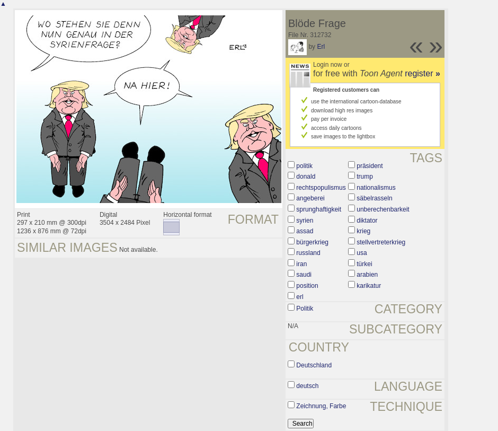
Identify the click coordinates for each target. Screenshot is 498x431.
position (307, 285)
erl (299, 297)
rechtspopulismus (320, 187)
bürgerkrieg (312, 242)
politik (304, 166)
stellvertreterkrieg (381, 242)
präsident (370, 166)
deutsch (307, 386)
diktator (367, 220)
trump (365, 176)
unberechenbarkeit (383, 209)
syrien (304, 220)
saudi (304, 274)
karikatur (369, 285)
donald (305, 176)
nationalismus (376, 187)
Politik (304, 308)
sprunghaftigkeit (318, 209)
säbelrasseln (374, 198)
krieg (363, 231)
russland (308, 253)
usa (362, 253)
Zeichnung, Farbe (321, 406)
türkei (364, 264)
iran (301, 264)
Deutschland (314, 365)
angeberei (310, 198)
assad (304, 231)
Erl (321, 46)
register (422, 73)
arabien (367, 274)
